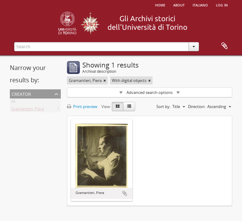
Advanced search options (150, 92)
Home (160, 4)
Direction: (196, 106)
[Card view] (117, 106)
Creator (21, 93)
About (179, 4)
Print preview (82, 106)
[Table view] (129, 106)
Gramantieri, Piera (27, 110)
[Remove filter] (104, 80)
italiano (200, 4)
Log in (222, 4)
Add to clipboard (125, 193)
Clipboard (224, 46)
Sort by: (163, 106)
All (13, 102)
